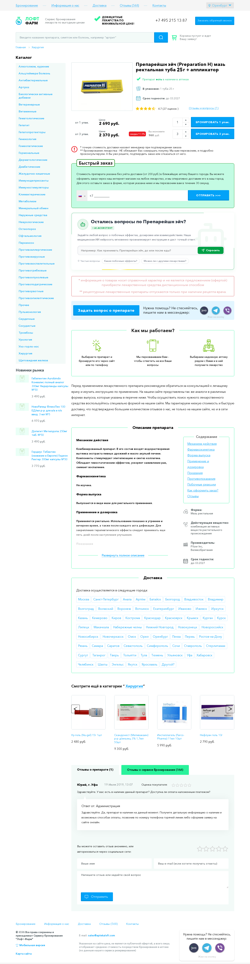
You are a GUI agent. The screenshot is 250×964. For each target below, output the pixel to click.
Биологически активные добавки (36, 95)
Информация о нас (65, 5)
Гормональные (29, 153)
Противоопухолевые (33, 277)
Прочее (24, 305)
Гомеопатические (31, 146)
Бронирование (27, 5)
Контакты (159, 5)
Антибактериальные (33, 80)
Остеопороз (27, 229)
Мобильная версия (32, 945)
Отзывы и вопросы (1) (203, 108)
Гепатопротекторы (32, 132)
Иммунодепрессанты (34, 180)
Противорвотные (31, 291)
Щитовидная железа (33, 360)
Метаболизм (27, 201)
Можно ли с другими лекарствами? (165, 260)
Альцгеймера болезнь (34, 73)
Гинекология (27, 139)
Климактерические (32, 194)
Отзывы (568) (129, 5)
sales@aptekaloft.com (101, 935)
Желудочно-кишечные (34, 173)
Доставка (99, 5)
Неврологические (31, 222)
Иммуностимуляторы (34, 187)
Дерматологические (33, 160)
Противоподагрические (35, 284)
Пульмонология (30, 312)
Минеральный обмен (33, 208)
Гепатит (24, 125)
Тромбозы (26, 332)
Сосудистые (27, 325)
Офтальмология (30, 236)
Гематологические (31, 118)
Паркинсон (26, 243)
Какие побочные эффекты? (120, 260)
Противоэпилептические (36, 298)
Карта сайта (24, 953)
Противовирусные (32, 256)
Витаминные (27, 111)
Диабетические (29, 166)
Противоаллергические (35, 249)
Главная (21, 47)
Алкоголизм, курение (34, 66)
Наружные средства (33, 215)
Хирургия (38, 47)
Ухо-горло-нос (29, 346)
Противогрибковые (33, 270)
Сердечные (27, 319)
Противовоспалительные (37, 263)
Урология (25, 339)
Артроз (24, 87)
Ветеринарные (29, 104)
